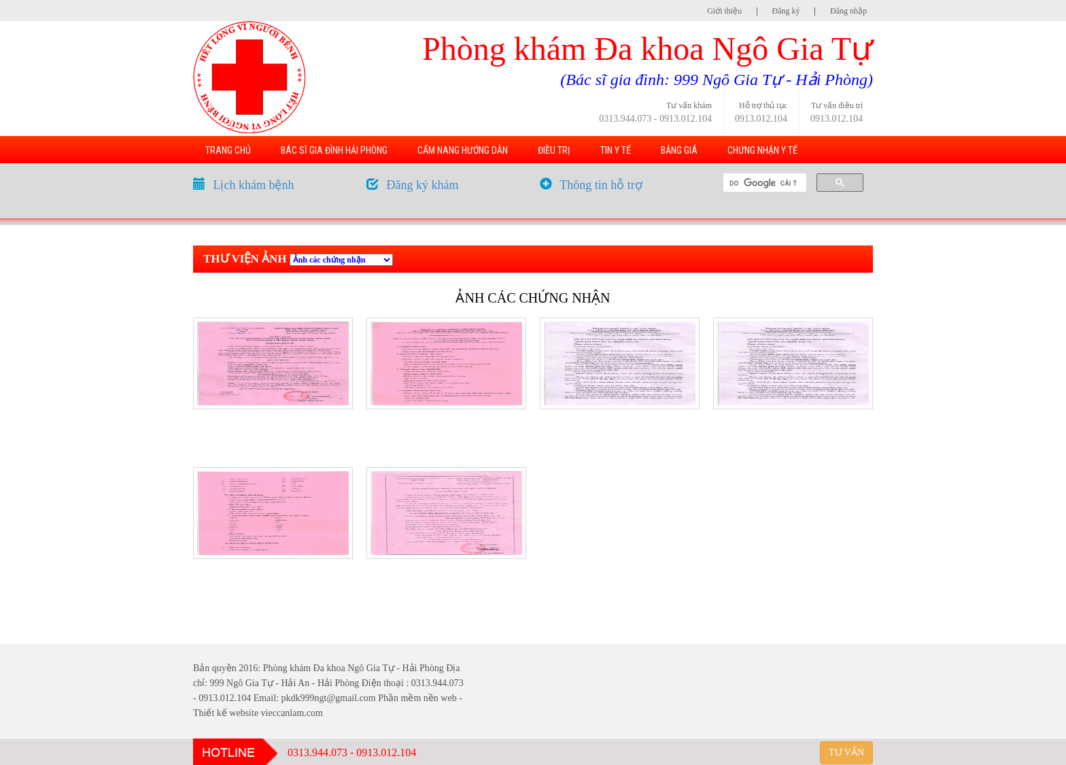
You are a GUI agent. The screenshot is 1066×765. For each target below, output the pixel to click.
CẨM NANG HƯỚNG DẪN (462, 150)
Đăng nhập (848, 11)
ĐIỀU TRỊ (554, 150)
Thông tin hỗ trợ (601, 185)
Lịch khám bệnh (253, 185)
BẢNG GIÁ (679, 150)
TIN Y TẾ (615, 150)
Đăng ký (786, 11)
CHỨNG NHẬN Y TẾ (762, 150)
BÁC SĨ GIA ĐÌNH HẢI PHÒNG (334, 150)
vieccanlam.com (292, 713)
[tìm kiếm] (763, 183)
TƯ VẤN (846, 752)
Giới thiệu (724, 11)
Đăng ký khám (423, 185)
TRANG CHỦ (228, 150)
